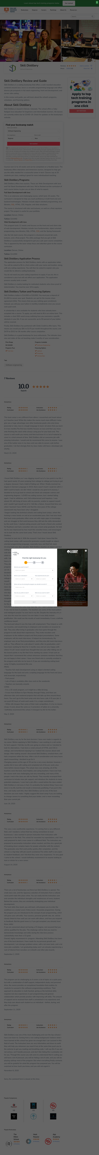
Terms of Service (18, 160)
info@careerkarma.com (16, 158)
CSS (37, 231)
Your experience (11, 135)
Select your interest (12, 127)
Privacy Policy (28, 160)
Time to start (37, 135)
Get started (69, 3)
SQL (13, 204)
